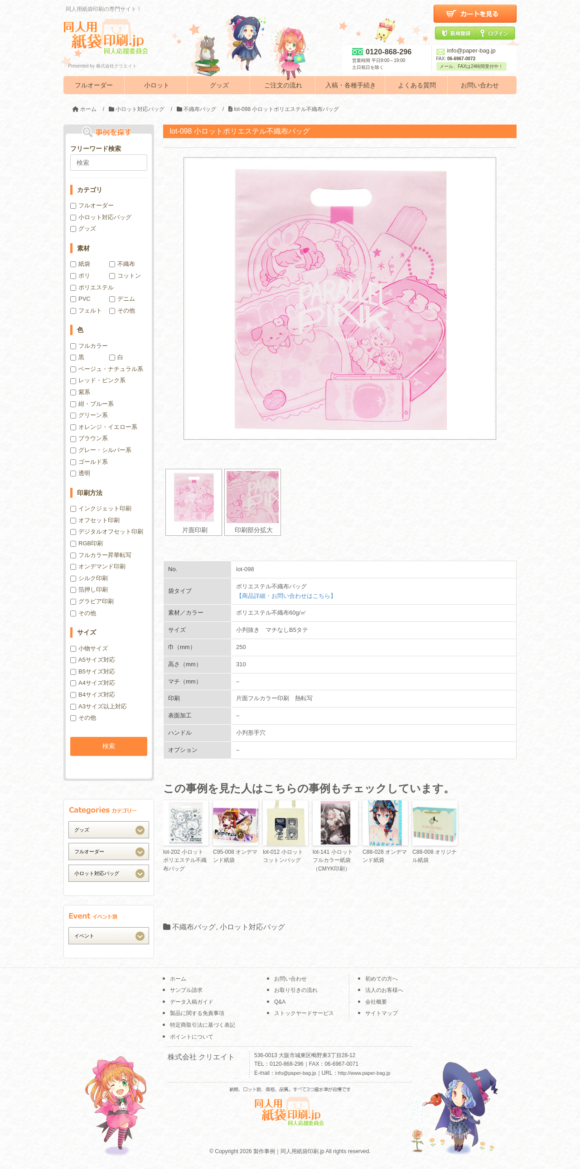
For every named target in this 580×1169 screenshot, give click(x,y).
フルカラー (89, 345)
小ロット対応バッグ (252, 926)
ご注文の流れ (283, 85)
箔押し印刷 (89, 589)
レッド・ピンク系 (98, 380)
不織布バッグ (194, 926)
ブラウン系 (89, 438)
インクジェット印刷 (100, 508)
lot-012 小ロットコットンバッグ (283, 856)
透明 (80, 473)
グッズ (219, 85)
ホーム (178, 979)
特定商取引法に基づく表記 (202, 1025)
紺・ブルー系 (92, 403)
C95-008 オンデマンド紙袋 (235, 856)
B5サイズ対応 (92, 671)
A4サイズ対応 (92, 682)
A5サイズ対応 (92, 659)
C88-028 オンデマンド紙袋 (384, 856)
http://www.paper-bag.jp (364, 1073)
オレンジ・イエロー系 (103, 426)
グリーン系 (89, 415)
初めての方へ (381, 979)
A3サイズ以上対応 (98, 706)
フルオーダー (94, 85)
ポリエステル (92, 287)
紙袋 (80, 263)
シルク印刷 (89, 578)
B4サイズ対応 (92, 694)
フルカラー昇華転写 (100, 555)
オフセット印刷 (95, 520)
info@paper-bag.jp (466, 50)
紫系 (80, 392)
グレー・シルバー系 (100, 450)
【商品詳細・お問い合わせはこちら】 (286, 595)
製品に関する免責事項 (197, 1013)
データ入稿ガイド (191, 1002)
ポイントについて (191, 1037)
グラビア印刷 (92, 601)
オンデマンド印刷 (98, 566)
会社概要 (376, 1002)
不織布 (122, 263)
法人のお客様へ (384, 990)
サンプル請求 (186, 990)
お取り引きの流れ (296, 990)
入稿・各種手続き (350, 85)
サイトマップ (381, 1013)
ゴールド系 (89, 461)
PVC (80, 298)
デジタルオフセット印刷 (106, 531)
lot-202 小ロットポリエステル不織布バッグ (185, 860)
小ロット (156, 85)
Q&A (279, 1002)
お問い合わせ (480, 85)
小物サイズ (89, 648)
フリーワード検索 (95, 148)
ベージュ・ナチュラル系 (106, 369)
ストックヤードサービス (304, 1013)
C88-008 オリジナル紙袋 (434, 856)
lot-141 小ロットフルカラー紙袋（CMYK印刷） (333, 860)
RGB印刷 (86, 543)
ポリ (80, 275)
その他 (122, 310)
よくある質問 (417, 85)
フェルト (86, 310)
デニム (122, 298)
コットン (125, 275)
